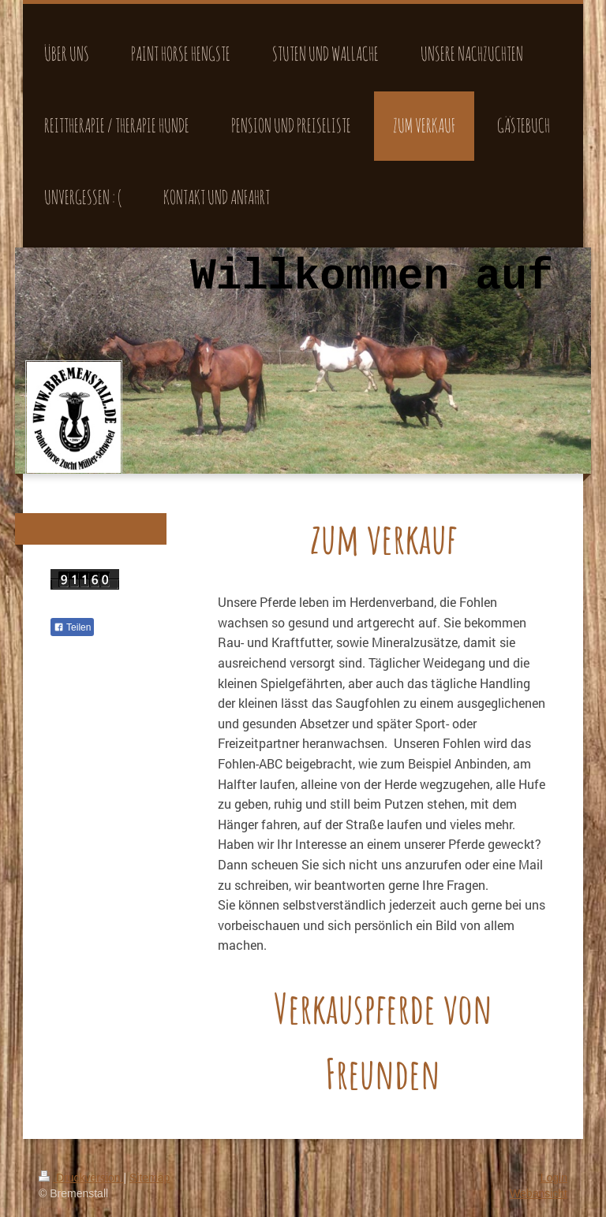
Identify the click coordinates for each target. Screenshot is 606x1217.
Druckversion (81, 1177)
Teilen (72, 627)
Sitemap (149, 1177)
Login (554, 1177)
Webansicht (538, 1193)
